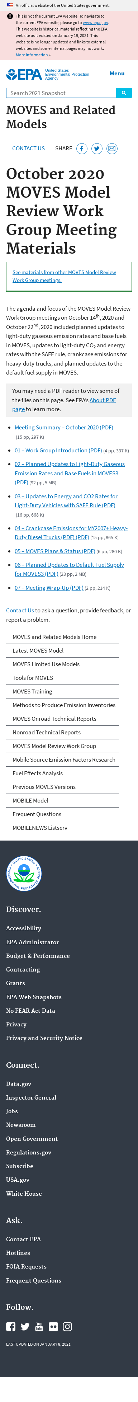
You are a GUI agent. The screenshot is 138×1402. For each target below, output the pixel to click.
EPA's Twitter (25, 1326)
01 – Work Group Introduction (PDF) (58, 450)
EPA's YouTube (39, 1326)
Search (124, 93)
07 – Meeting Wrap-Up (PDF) (49, 588)
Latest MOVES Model (38, 650)
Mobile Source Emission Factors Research (64, 759)
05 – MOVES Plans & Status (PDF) (55, 551)
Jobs (12, 1112)
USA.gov (17, 1180)
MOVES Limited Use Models (46, 664)
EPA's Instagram (67, 1326)
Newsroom (21, 1125)
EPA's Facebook (10, 1326)
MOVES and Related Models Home (54, 637)
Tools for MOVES (33, 678)
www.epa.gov (95, 22)
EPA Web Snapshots (34, 997)
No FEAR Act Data (30, 1011)
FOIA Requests (26, 1267)
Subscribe (19, 1166)
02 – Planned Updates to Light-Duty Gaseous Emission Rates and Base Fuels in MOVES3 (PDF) (70, 473)
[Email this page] (112, 148)
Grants (15, 983)
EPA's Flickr (53, 1326)
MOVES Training (32, 691)
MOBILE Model (30, 800)
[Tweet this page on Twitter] (97, 148)
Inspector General (31, 1098)
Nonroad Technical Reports (47, 732)
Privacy (16, 1025)
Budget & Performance (38, 956)
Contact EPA (23, 1240)
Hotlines (18, 1253)
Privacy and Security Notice (44, 1038)
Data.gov (18, 1084)
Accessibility (23, 929)
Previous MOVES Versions (44, 787)
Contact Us (28, 148)
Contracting (23, 970)
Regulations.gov (28, 1153)
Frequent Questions (37, 814)
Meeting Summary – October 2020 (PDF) (64, 427)
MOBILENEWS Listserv (40, 828)
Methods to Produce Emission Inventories (64, 705)
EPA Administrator (32, 943)
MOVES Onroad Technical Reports (54, 719)
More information (32, 54)
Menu (117, 73)
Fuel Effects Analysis (38, 773)
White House (24, 1194)
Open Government (32, 1139)
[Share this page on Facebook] (81, 148)
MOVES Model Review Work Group (54, 746)
